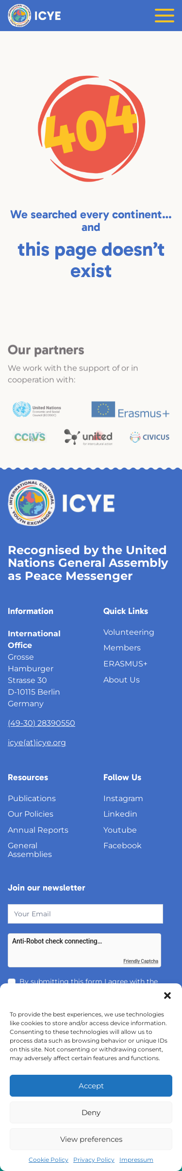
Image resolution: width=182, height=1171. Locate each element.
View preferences (91, 1139)
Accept (91, 1085)
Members (122, 647)
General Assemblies (30, 850)
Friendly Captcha (140, 961)
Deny (91, 1112)
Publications (32, 798)
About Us (121, 679)
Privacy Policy (94, 1159)
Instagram (123, 798)
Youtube (120, 830)
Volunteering (128, 632)
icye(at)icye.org (37, 742)
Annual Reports (38, 830)
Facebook (122, 845)
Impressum (136, 1159)
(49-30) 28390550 (41, 723)
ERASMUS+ (125, 663)
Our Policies (30, 814)
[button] (167, 995)
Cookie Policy (48, 1159)
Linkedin (120, 814)
